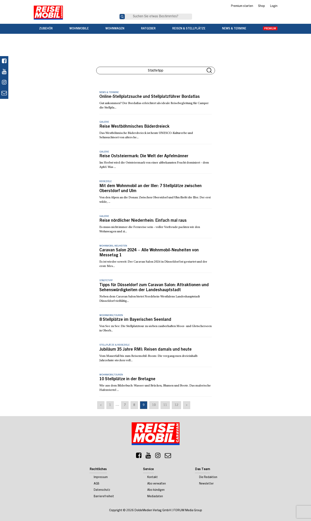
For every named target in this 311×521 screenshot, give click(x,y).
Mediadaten (155, 496)
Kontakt (152, 477)
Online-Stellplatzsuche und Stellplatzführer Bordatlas (149, 97)
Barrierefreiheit (104, 496)
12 (176, 405)
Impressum (101, 477)
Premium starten (242, 6)
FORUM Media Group (187, 510)
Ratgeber (148, 28)
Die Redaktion (208, 477)
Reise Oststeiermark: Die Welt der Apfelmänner (143, 156)
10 (154, 405)
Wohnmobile (79, 28)
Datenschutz (102, 490)
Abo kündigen (156, 490)
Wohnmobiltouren (111, 315)
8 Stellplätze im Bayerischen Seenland (135, 320)
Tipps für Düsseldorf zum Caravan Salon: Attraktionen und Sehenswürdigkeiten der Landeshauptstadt (154, 287)
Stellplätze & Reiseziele (114, 345)
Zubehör (46, 28)
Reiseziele (105, 181)
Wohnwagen (114, 28)
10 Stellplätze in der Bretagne (127, 379)
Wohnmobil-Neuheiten (113, 246)
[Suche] (122, 16)
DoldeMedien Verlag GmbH (152, 510)
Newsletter (206, 483)
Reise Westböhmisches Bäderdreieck (134, 127)
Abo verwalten (156, 483)
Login (273, 6)
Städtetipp (106, 280)
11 (165, 405)
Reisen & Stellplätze (188, 28)
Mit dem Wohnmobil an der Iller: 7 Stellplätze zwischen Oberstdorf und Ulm (150, 188)
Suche (209, 70)
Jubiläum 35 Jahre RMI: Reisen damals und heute (145, 350)
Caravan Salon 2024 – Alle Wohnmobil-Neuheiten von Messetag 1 (149, 253)
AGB (96, 483)
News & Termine (234, 28)
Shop (261, 6)
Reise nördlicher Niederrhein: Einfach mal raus (143, 221)
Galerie (104, 122)
